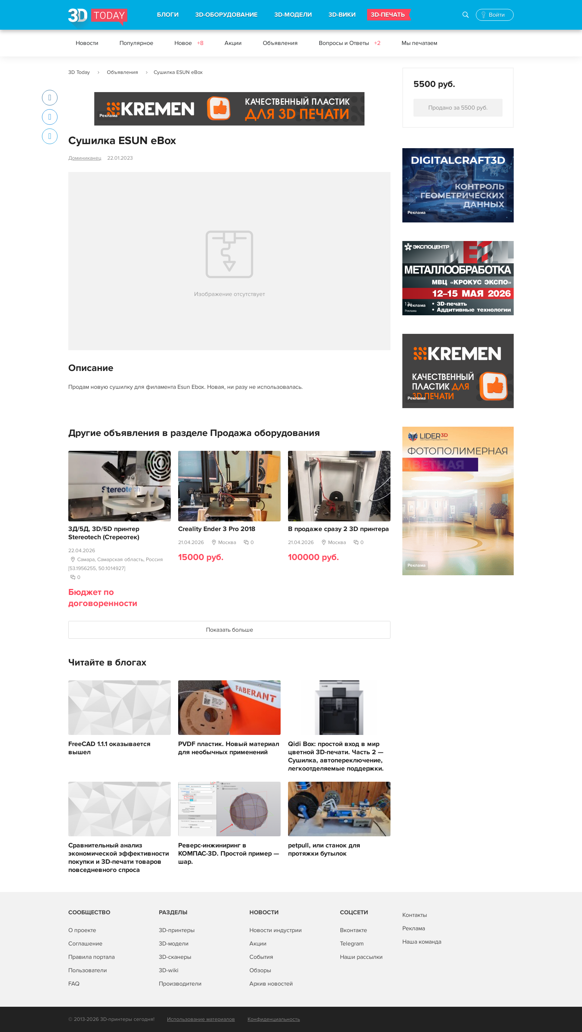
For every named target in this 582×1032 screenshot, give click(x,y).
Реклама (108, 115)
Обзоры (260, 970)
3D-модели (174, 943)
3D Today (79, 72)
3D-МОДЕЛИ (293, 15)
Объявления (280, 43)
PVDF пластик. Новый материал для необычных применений (228, 748)
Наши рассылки (361, 957)
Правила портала (91, 957)
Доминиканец (84, 158)
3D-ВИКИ (342, 15)
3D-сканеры (175, 957)
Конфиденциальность (274, 1019)
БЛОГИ (168, 15)
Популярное (136, 43)
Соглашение (85, 943)
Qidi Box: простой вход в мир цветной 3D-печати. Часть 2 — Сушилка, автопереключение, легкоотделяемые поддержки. (336, 756)
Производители (180, 983)
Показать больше (229, 630)
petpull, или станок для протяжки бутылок (324, 849)
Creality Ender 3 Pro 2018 (216, 529)
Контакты (414, 915)
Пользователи (87, 970)
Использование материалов (201, 1019)
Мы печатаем (419, 43)
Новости (87, 43)
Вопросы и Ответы (349, 43)
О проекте (82, 930)
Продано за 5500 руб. (458, 107)
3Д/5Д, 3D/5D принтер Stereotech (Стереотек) (103, 533)
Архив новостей (271, 983)
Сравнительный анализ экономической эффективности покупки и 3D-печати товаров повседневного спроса (118, 857)
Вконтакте (353, 930)
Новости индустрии (275, 930)
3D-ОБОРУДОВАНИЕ (226, 15)
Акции (233, 43)
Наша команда (421, 941)
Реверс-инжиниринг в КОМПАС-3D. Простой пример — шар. (228, 853)
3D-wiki (169, 970)
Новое (188, 43)
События (261, 957)
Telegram (352, 943)
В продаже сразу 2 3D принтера (338, 529)
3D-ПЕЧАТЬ (388, 15)
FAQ (73, 983)
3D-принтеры (176, 930)
